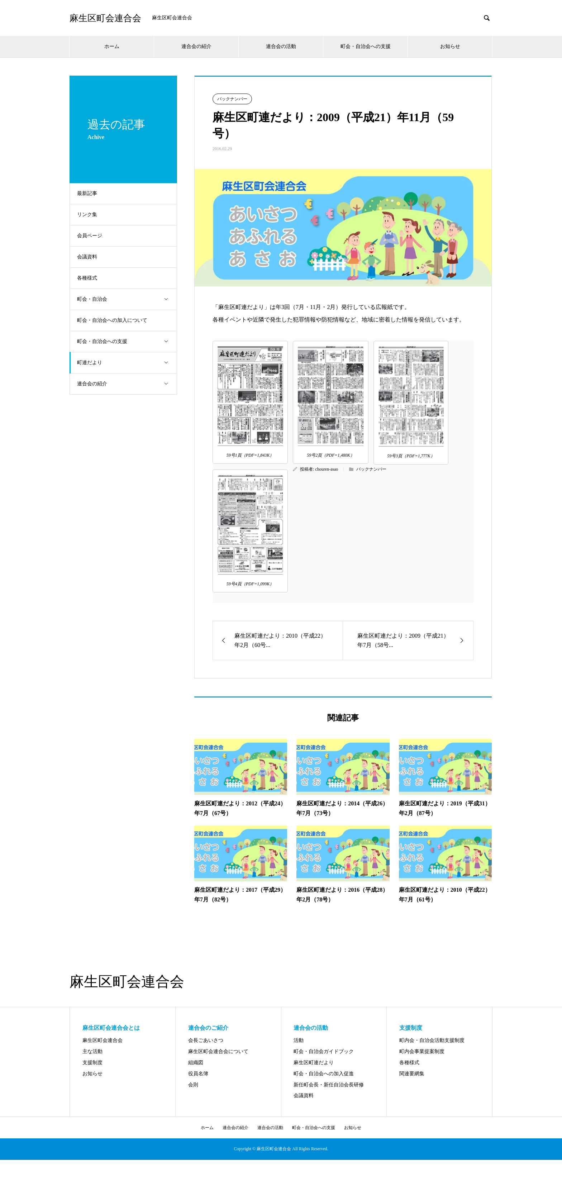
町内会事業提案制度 (421, 1051)
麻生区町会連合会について (218, 1051)
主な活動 (92, 1051)
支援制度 (92, 1062)
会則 (193, 1084)
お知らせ (450, 46)
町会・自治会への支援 (365, 46)
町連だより (129, 362)
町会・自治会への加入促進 (324, 1073)
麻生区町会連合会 (105, 18)
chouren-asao (326, 469)
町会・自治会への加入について (116, 320)
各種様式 (91, 278)
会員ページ (93, 235)
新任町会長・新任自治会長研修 (329, 1084)
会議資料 (91, 257)
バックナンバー (232, 98)
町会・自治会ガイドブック (324, 1051)
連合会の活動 (281, 46)
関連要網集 (411, 1073)
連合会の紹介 (196, 46)
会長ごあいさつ (205, 1040)
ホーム (111, 46)
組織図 (195, 1062)
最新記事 (91, 193)
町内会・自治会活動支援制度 (432, 1040)
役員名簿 (198, 1073)
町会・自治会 (129, 299)
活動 (299, 1040)
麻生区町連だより (314, 1062)
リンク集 (91, 214)
